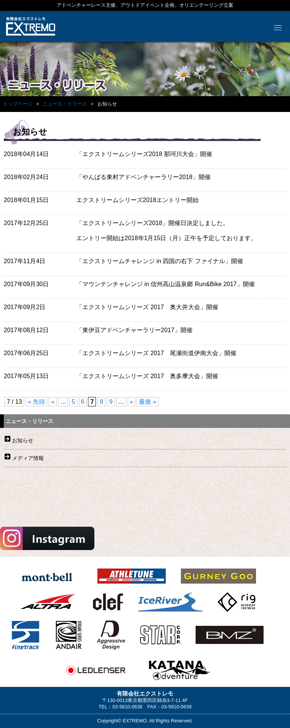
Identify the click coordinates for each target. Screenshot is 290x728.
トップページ (17, 104)
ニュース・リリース (65, 104)
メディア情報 (28, 458)
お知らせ (22, 440)
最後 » (147, 401)
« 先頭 (36, 401)
